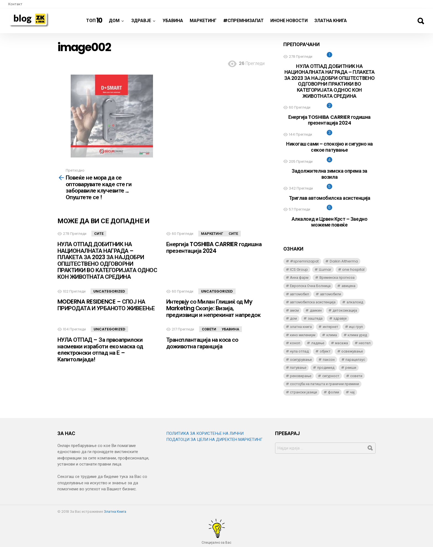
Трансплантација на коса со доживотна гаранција (202, 343)
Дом (114, 22)
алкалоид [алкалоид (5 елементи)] (355, 302)
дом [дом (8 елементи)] (293, 318)
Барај (420, 21)
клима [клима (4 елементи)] (331, 335)
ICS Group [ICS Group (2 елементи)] (299, 269)
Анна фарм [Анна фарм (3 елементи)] (299, 277)
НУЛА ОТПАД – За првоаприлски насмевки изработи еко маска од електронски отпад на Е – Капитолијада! (100, 349)
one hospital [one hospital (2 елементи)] (353, 269)
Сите (99, 233)
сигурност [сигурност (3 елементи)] (330, 375)
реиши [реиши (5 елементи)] (350, 367)
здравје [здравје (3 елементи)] (340, 318)
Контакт (15, 4)
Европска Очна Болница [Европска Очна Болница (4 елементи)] (310, 285)
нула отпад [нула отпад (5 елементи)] (299, 351)
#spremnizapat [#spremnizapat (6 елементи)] (304, 261)
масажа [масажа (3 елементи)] (341, 343)
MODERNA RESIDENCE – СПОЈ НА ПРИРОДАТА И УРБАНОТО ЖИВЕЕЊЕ (106, 305)
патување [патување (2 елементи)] (298, 367)
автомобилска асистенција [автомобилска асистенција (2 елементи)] (313, 302)
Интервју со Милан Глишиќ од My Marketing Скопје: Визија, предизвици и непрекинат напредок (213, 308)
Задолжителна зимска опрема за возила (329, 173)
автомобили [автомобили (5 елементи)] (330, 294)
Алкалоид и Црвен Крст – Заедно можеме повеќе (330, 221)
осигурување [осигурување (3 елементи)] (301, 359)
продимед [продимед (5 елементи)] (325, 367)
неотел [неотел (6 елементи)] (365, 343)
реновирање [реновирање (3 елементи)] (300, 375)
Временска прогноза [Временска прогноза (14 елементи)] (337, 277)
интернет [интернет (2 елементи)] (330, 326)
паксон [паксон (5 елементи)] (329, 359)
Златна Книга (330, 20)
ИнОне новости (289, 20)
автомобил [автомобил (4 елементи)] (299, 294)
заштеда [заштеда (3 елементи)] (315, 318)
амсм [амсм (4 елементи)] (294, 310)
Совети (209, 329)
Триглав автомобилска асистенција (329, 197)
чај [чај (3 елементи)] (352, 392)
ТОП (94, 20)
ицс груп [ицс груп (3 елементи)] (356, 326)
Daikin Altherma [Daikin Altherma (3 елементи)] (344, 261)
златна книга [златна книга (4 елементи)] (301, 326)
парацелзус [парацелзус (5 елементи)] (355, 359)
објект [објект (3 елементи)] (325, 351)
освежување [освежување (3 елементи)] (352, 351)
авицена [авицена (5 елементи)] (348, 285)
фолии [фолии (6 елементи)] (333, 392)
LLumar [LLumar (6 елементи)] (325, 269)
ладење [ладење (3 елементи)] (317, 343)
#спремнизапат (243, 20)
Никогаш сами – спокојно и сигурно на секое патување (329, 146)
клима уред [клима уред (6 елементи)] (357, 335)
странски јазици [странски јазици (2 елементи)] (303, 392)
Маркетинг (203, 20)
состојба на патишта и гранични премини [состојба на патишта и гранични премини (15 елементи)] (324, 383)
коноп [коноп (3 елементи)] (295, 343)
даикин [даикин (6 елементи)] (316, 310)
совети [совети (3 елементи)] (356, 375)
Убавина (173, 20)
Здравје (141, 22)
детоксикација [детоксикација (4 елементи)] (344, 310)
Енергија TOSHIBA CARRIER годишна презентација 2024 (214, 247)
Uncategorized (109, 291)
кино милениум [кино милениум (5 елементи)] (302, 335)
